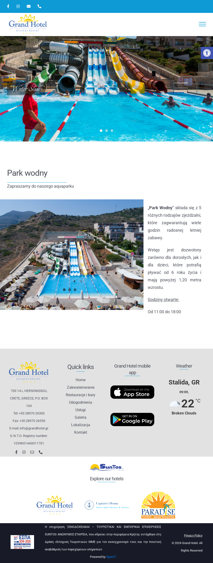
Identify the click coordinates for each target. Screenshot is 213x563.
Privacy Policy (193, 535)
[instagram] (24, 452)
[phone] (41, 452)
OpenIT (111, 557)
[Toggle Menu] (202, 24)
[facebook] (16, 452)
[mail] (32, 452)
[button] (207, 53)
